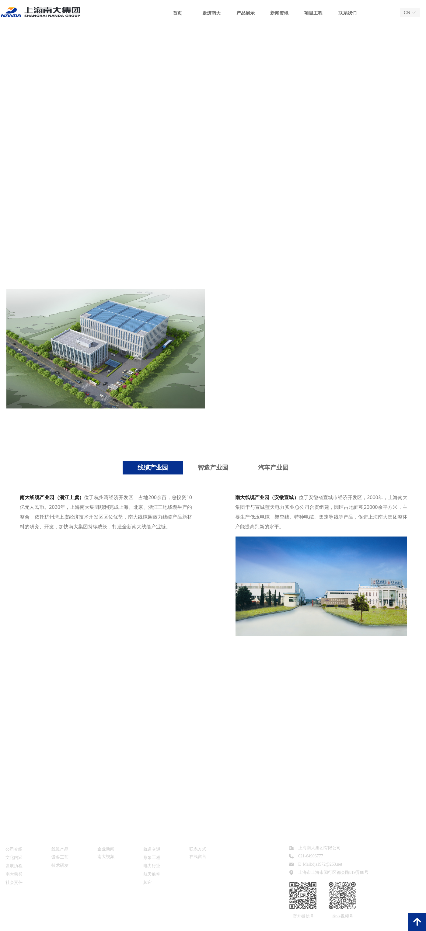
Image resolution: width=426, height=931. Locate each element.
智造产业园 (213, 467)
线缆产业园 (153, 467)
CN (407, 12)
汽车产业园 (273, 467)
